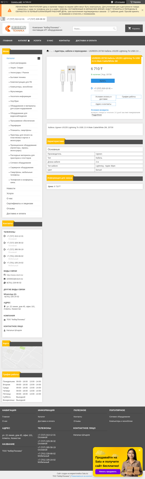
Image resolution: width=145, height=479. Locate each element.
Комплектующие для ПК (21, 82)
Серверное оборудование (21, 167)
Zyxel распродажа (18, 63)
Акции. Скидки (16, 68)
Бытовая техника (17, 77)
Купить (103, 81)
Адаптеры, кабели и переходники (71, 51)
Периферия (15, 125)
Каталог (22, 40)
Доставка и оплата (86, 40)
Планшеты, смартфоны (20, 130)
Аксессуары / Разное (19, 72)
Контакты (64, 40)
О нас (50, 40)
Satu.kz (85, 473)
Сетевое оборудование (20, 163)
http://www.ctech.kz (15, 275)
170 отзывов (120, 2)
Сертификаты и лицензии (20, 203)
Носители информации (20, 96)
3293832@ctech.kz (15, 279)
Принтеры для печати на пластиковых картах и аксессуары (21, 137)
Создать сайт (16, 2)
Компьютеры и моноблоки (120, 421)
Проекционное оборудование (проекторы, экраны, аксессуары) (23, 148)
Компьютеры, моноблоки (21, 87)
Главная (7, 40)
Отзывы (11, 208)
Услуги (37, 40)
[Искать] (114, 28)
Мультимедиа (16, 91)
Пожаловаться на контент (81, 476)
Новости (11, 188)
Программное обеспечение (22, 121)
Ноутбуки (14, 101)
